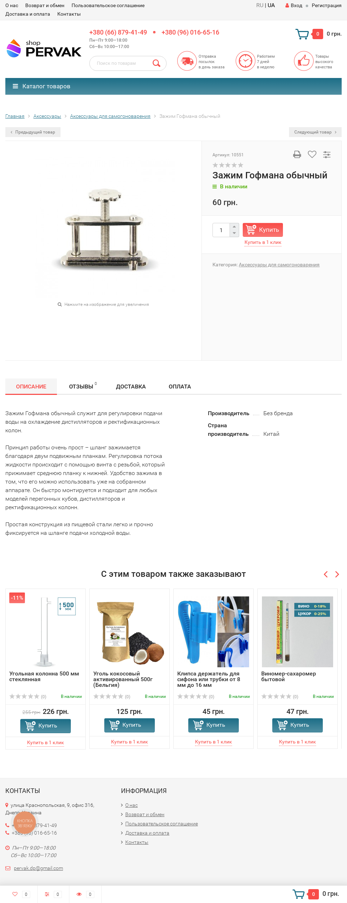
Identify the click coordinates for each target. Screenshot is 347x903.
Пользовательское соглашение (108, 5)
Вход (293, 5)
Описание (31, 386)
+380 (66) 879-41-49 (118, 32)
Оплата (180, 386)
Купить (269, 229)
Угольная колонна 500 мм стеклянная (44, 676)
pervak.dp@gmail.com (38, 868)
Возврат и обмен (44, 5)
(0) (27, 696)
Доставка (131, 386)
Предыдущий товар (33, 132)
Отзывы (83, 385)
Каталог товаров (41, 86)
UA (271, 5)
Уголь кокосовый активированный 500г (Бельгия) (123, 679)
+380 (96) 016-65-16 (190, 32)
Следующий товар (315, 132)
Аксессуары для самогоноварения (279, 264)
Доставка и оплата (27, 14)
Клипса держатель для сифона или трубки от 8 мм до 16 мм (208, 679)
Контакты (69, 14)
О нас (11, 5)
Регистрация (327, 5)
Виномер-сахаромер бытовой (288, 676)
